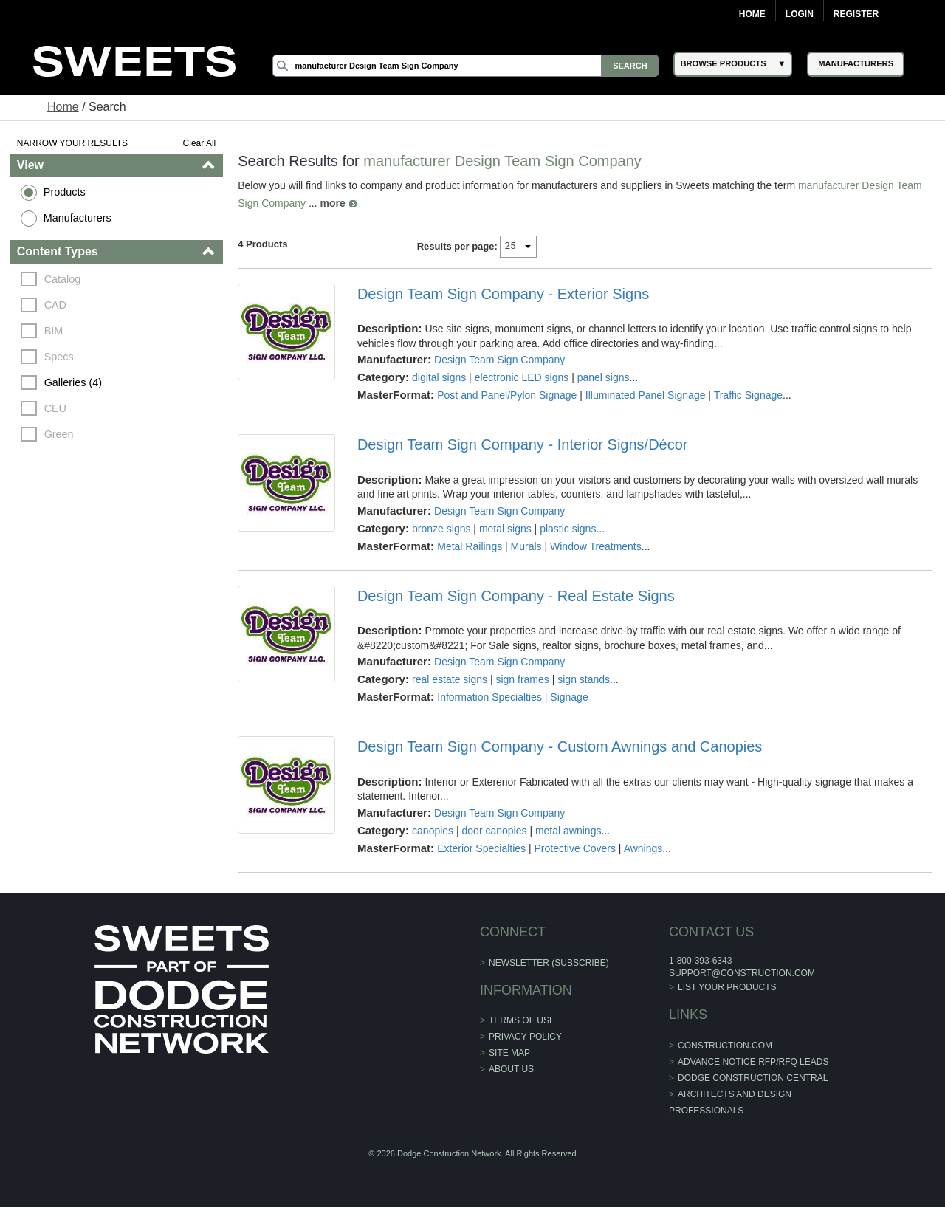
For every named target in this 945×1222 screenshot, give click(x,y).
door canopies (494, 831)
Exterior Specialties (481, 848)
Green (59, 434)
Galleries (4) (73, 382)
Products (65, 192)
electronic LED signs (522, 377)
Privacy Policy (525, 1037)
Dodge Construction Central (753, 1078)
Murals (526, 546)
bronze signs (441, 529)
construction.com (725, 1045)
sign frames (522, 679)
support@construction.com (742, 973)
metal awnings (568, 831)
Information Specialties (489, 697)
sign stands (583, 679)
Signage (569, 697)
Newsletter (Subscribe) (549, 963)
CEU (55, 408)
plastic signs (568, 529)
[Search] (465, 66)
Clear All (199, 143)
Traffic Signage (748, 395)
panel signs (603, 377)
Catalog (62, 279)
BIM (53, 331)
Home (752, 14)
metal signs (505, 529)
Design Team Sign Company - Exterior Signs (503, 294)
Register (856, 14)
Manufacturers (77, 218)
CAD (55, 305)
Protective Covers (575, 848)
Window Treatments (596, 546)
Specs (59, 357)
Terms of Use (522, 1020)
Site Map (509, 1053)
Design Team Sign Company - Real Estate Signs (516, 596)
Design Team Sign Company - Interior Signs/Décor (522, 444)
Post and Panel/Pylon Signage (507, 395)
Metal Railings (469, 546)
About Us (511, 1069)
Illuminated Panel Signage (645, 395)
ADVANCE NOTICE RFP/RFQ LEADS (753, 1062)
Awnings (643, 848)
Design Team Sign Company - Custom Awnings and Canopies (559, 746)
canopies (432, 831)
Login (800, 14)
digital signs (439, 377)
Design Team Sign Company (499, 359)
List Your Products (727, 987)
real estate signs (449, 679)
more (333, 203)
